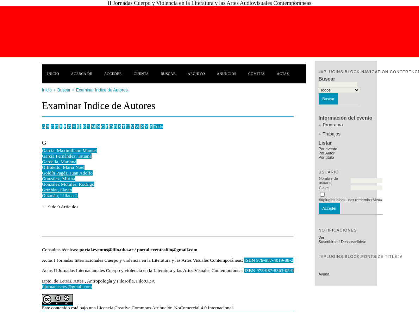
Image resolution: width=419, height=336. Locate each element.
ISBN (250, 270)
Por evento (327, 149)
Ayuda (323, 274)
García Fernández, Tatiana (67, 156)
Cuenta (141, 74)
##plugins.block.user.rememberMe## (350, 200)
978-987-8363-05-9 (274, 270)
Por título (326, 157)
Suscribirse (327, 242)
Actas (283, 74)
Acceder (113, 74)
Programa (333, 124)
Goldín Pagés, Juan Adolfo (67, 173)
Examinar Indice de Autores (102, 90)
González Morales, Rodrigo (68, 184)
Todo (158, 126)
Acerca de (81, 74)
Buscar (168, 74)
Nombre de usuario (328, 180)
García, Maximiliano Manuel (69, 150)
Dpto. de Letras (56, 281)
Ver (321, 237)
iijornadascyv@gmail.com (67, 286)
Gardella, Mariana (59, 161)
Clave (324, 188)
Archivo (196, 74)
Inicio (53, 74)
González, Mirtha (58, 178)
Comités (256, 74)
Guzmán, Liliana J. (60, 195)
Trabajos (331, 134)
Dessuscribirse (353, 242)
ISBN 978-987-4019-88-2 (268, 260)
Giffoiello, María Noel (63, 167)
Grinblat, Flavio (57, 189)
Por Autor (326, 153)
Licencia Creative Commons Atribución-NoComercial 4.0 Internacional (165, 307)
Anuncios (227, 74)
